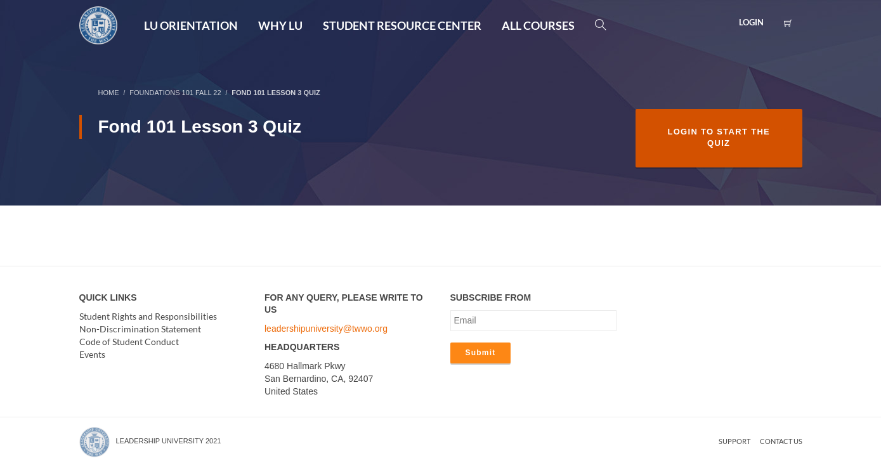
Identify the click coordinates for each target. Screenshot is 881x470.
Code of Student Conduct (129, 341)
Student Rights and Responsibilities (148, 316)
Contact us (781, 441)
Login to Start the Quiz (718, 137)
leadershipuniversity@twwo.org (326, 328)
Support (734, 441)
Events (92, 354)
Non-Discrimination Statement (140, 328)
